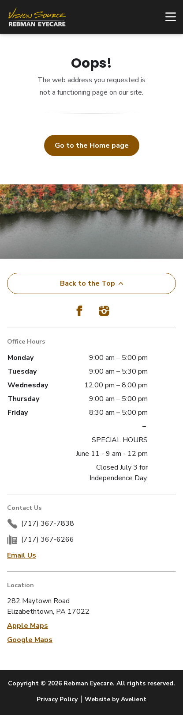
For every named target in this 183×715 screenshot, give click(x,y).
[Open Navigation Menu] (166, 17)
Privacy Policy (57, 699)
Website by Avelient (115, 699)
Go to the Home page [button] (92, 145)
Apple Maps (27, 626)
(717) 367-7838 (47, 523)
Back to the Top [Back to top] (91, 283)
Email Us (21, 555)
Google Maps (29, 640)
